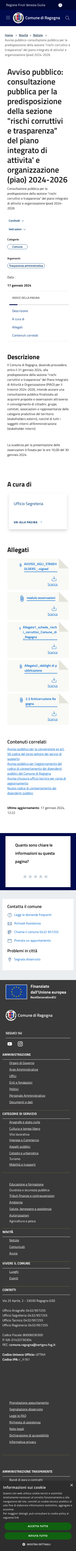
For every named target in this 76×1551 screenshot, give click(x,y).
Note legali (16, 1428)
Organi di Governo (21, 1062)
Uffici (12, 1075)
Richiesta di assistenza (25, 1422)
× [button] (71, 1485)
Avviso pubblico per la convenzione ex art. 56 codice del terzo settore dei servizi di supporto (35, 754)
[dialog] (38, 1516)
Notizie (38, 35)
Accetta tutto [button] (38, 1526)
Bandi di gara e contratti (26, 1479)
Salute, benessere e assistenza (30, 1208)
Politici (14, 1089)
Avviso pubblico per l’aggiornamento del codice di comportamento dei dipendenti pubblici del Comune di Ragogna (34, 768)
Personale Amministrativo (27, 1095)
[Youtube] (10, 1044)
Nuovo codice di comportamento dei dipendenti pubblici (31, 790)
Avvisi (13, 1253)
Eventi (13, 1278)
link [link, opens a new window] (17, 1517)
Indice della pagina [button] (26, 298)
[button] (38, 1544)
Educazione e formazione (26, 1184)
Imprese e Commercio (24, 1140)
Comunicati (17, 1246)
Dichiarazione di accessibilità (29, 1435)
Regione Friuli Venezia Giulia (25, 4)
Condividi (17, 220)
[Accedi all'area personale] (60, 5)
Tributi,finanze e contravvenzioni (32, 1195)
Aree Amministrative (23, 1069)
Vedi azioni (18, 229)
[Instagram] (20, 1044)
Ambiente (16, 1202)
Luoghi (14, 1271)
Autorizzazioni (19, 1215)
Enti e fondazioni (20, 1082)
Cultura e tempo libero (24, 1128)
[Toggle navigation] (8, 17)
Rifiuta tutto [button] (38, 1536)
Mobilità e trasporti (22, 1164)
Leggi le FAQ (17, 1415)
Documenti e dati (21, 1102)
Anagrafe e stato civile (24, 1122)
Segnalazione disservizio (26, 1409)
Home (9, 35)
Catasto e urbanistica (24, 1153)
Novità (23, 35)
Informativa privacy (22, 1441)
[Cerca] (67, 18)
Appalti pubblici (19, 1146)
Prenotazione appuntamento (29, 1402)
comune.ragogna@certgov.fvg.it (32, 1344)
